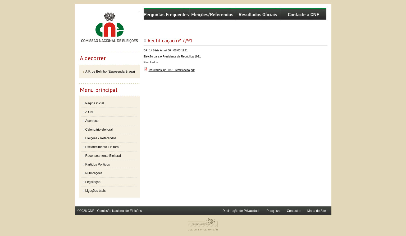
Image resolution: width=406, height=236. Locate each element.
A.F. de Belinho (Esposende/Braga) (110, 71)
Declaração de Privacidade (241, 211)
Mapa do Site (316, 211)
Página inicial (94, 103)
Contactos (294, 211)
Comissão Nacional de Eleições (109, 29)
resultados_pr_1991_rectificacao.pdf (172, 70)
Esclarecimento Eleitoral (102, 147)
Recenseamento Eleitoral (103, 156)
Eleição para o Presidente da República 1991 (172, 56)
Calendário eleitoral (99, 129)
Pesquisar (274, 211)
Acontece (92, 121)
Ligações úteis (95, 191)
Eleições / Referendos (100, 138)
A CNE (90, 112)
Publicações (94, 173)
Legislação (93, 182)
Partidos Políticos (97, 164)
